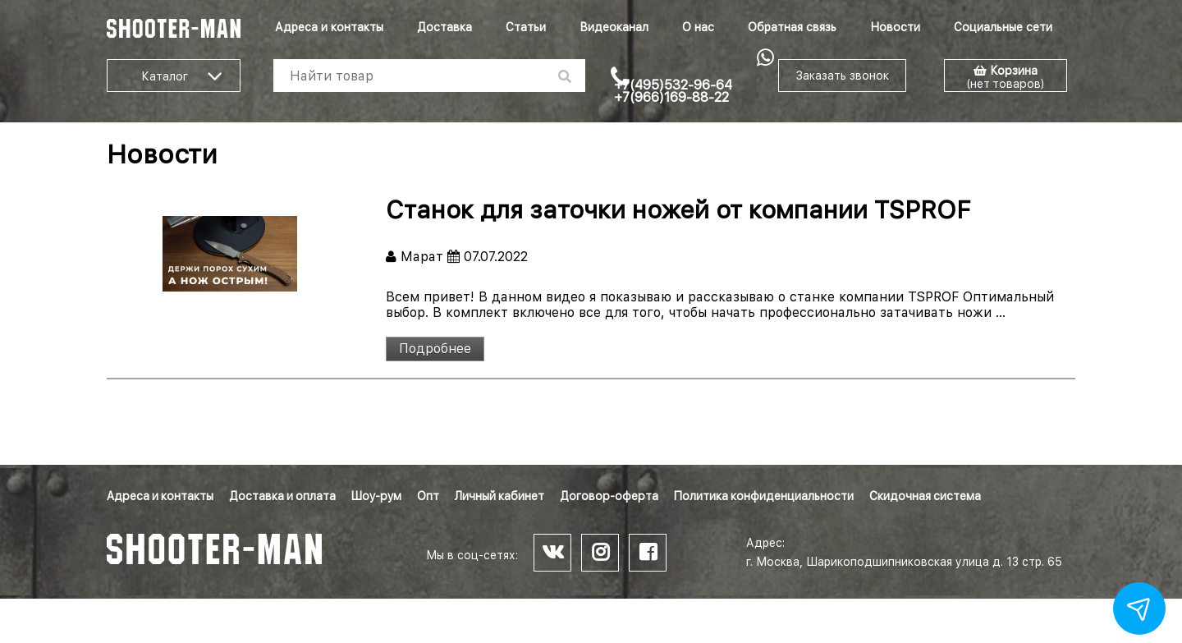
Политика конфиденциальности (764, 496)
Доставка (444, 27)
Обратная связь (792, 27)
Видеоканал (614, 27)
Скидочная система (925, 496)
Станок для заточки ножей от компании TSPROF (678, 209)
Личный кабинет (499, 496)
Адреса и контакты (329, 27)
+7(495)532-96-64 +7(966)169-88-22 (673, 91)
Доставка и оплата (282, 496)
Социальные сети (1003, 27)
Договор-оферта (609, 496)
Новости (895, 27)
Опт (428, 496)
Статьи (526, 27)
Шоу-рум (376, 496)
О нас (698, 27)
